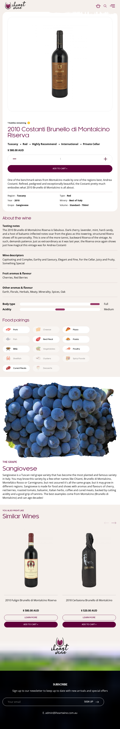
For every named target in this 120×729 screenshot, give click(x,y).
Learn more (31, 618)
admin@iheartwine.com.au (61, 713)
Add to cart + (30, 625)
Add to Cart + (60, 169)
